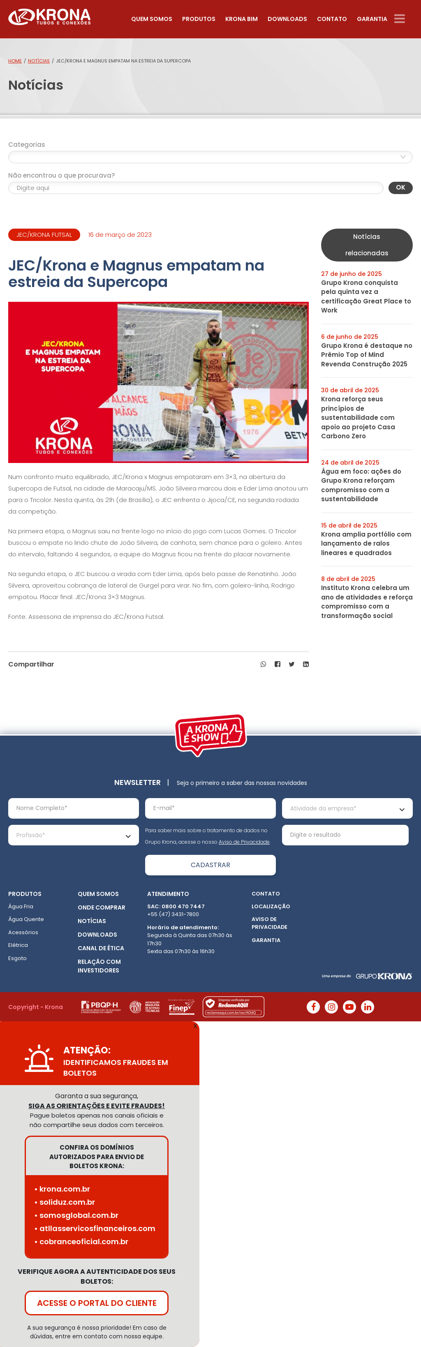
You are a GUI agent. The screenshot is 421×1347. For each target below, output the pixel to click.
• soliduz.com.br (64, 1202)
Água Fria (20, 906)
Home (15, 61)
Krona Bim (241, 19)
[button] (263, 664)
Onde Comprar (101, 907)
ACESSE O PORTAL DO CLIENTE (97, 1303)
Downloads (287, 19)
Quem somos (151, 19)
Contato (332, 19)
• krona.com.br (62, 1189)
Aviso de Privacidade (244, 841)
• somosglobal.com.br (76, 1215)
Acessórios (23, 932)
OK (400, 187)
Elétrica (18, 945)
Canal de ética (101, 948)
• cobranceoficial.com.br (81, 1241)
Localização (271, 906)
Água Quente (26, 919)
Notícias (39, 61)
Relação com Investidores (99, 966)
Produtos (198, 19)
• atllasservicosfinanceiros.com (94, 1228)
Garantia (372, 19)
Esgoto (17, 958)
